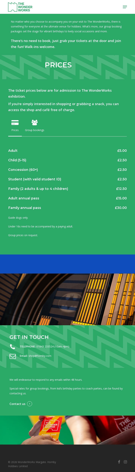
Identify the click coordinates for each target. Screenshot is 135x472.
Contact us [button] (17, 404)
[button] (125, 7)
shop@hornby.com (40, 356)
